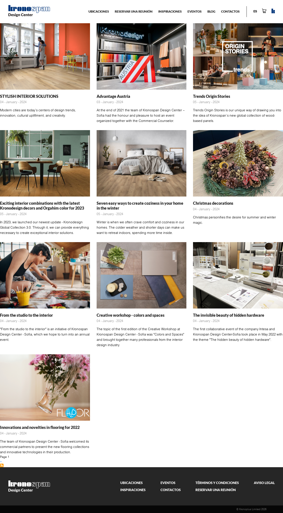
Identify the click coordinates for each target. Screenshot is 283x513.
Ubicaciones (98, 11)
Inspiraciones (170, 11)
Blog (211, 11)
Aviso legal (264, 483)
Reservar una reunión (134, 11)
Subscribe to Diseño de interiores (2, 465)
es (255, 11)
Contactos (230, 11)
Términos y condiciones (217, 483)
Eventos (194, 11)
